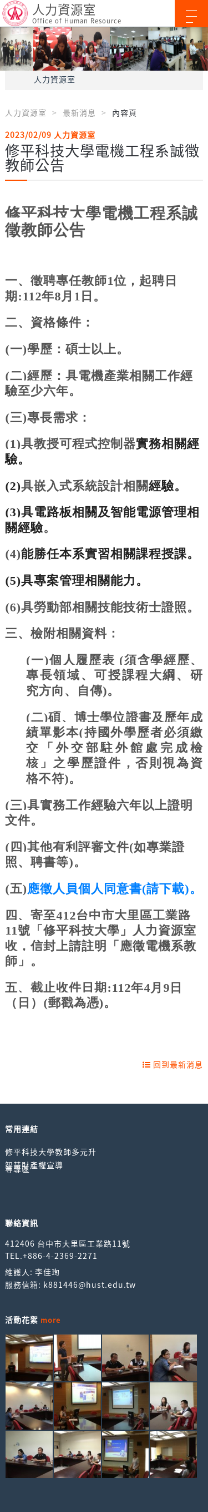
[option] (104, 49)
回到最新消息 (173, 1064)
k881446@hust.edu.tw (89, 1284)
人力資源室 (54, 79)
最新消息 (79, 112)
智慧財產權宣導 (34, 1164)
